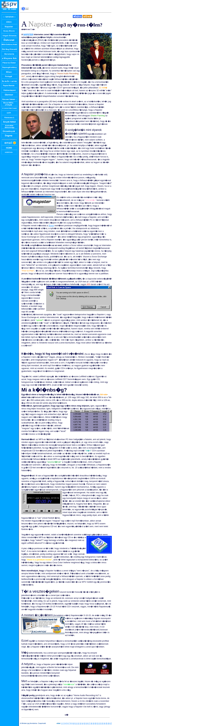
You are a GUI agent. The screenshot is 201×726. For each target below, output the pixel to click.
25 (106, 723)
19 (93, 723)
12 (78, 723)
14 (82, 723)
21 (98, 723)
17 (89, 723)
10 (74, 723)
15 (85, 723)
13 (80, 723)
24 (104, 723)
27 (111, 723)
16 (87, 723)
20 (96, 723)
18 (91, 723)
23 (102, 723)
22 (100, 723)
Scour (51, 225)
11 (76, 723)
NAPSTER (28, 34)
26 (109, 723)
